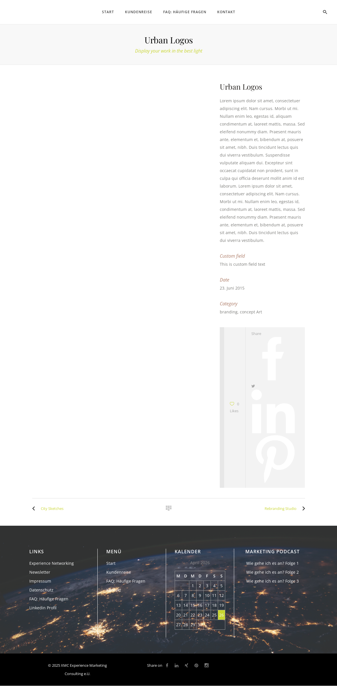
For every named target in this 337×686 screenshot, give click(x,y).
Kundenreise (118, 572)
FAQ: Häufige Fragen (48, 599)
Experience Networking (51, 563)
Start (110, 563)
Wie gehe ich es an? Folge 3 (272, 581)
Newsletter (39, 572)
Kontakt (113, 590)
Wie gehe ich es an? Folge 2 (272, 572)
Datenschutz (41, 590)
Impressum (40, 581)
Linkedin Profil (43, 607)
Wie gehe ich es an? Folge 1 (272, 563)
